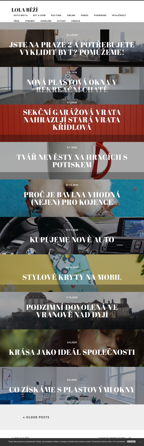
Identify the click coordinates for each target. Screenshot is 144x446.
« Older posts (36, 417)
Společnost (119, 15)
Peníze (84, 15)
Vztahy (61, 21)
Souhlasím (131, 441)
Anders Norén (117, 438)
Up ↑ (130, 438)
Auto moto (21, 15)
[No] (140, 442)
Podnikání (100, 15)
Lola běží (25, 9)
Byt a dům (39, 15)
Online (71, 15)
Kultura (56, 15)
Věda (16, 21)
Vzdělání (45, 21)
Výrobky (30, 21)
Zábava (75, 21)
